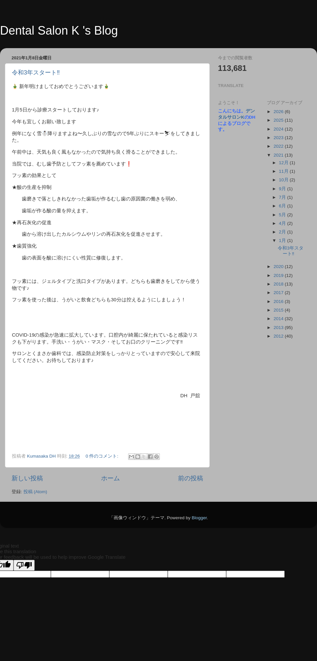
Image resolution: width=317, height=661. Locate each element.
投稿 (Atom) (35, 491)
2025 (279, 120)
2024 (279, 129)
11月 (284, 171)
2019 (279, 275)
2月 (283, 231)
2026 (279, 111)
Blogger (199, 517)
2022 (279, 146)
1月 (283, 240)
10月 (284, 179)
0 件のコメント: (103, 456)
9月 (283, 188)
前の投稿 (190, 478)
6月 (283, 205)
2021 (279, 155)
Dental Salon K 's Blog (59, 30)
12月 (284, 162)
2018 (279, 284)
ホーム (110, 478)
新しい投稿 (27, 478)
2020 (279, 266)
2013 (279, 327)
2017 (279, 292)
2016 (279, 301)
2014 (279, 318)
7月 (283, 197)
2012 (279, 336)
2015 (279, 310)
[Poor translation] (24, 565)
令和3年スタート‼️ (36, 72)
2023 (279, 137)
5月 (283, 214)
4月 (283, 223)
